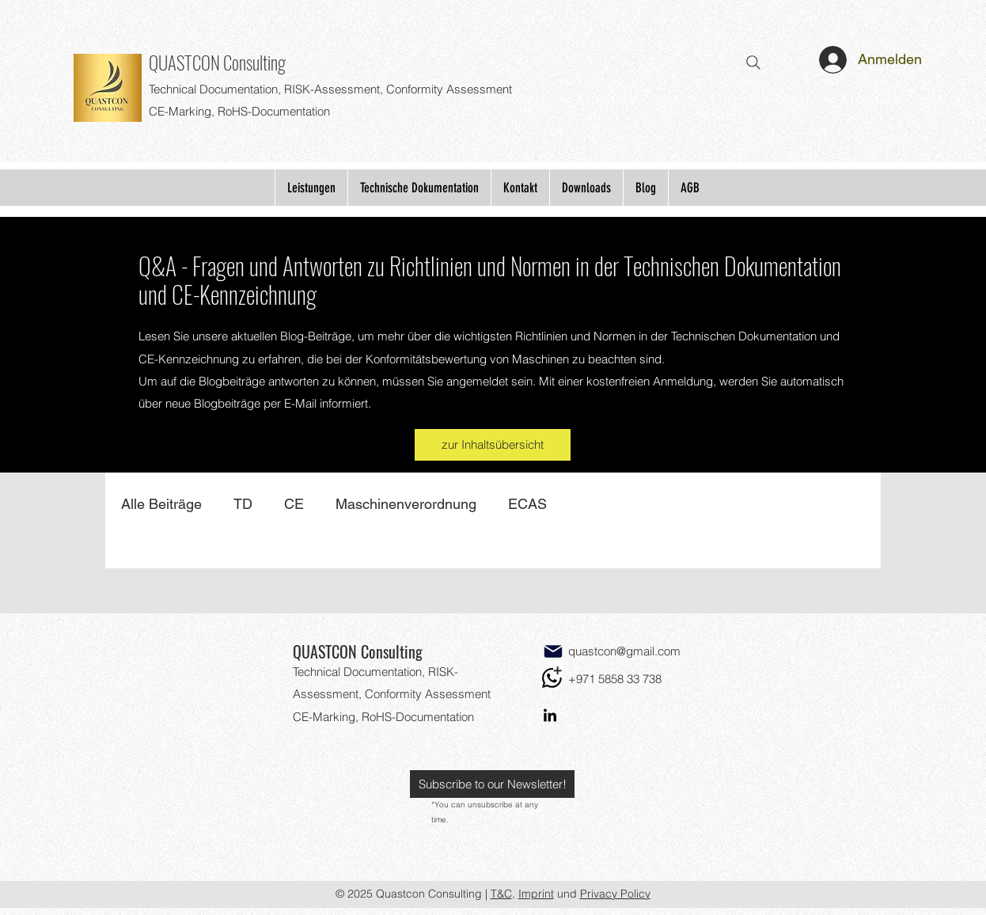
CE (294, 503)
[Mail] (553, 651)
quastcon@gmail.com (624, 651)
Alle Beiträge (161, 503)
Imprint (536, 894)
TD (242, 503)
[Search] (753, 62)
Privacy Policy (615, 894)
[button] (492, 784)
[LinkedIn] (550, 716)
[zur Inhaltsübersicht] (493, 445)
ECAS (527, 503)
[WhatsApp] (552, 678)
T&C (501, 894)
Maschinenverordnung (406, 503)
